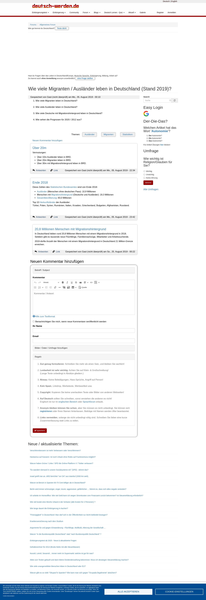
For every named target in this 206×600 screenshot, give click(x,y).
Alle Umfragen (150, 189)
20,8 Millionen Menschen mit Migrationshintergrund (70, 229)
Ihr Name (37, 326)
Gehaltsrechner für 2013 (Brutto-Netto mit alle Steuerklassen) (55, 547)
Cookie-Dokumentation (8, 596)
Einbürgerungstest (40, 12)
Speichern (39, 431)
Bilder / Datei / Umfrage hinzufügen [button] (51, 348)
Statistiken (128, 134)
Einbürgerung (59, 12)
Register (160, 12)
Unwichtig (148, 174)
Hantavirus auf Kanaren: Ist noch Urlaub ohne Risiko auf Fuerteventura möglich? (63, 457)
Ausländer (90, 134)
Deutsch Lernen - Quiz (114, 12)
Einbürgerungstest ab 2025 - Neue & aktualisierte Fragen (53, 541)
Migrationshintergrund (62, 194)
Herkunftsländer (47, 202)
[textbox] (84, 302)
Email (36, 336)
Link (56, 170)
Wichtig (147, 171)
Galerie (143, 12)
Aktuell (132, 12)
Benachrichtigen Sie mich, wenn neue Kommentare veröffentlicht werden (69, 321)
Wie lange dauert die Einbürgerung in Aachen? (49, 508)
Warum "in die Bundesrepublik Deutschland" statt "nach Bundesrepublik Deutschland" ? (65, 534)
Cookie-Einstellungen (179, 591)
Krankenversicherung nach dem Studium (46, 521)
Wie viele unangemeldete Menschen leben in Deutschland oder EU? (58, 566)
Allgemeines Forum (47, 25)
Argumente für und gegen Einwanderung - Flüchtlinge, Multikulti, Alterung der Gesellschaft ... (67, 528)
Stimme (148, 183)
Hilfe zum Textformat (44, 316)
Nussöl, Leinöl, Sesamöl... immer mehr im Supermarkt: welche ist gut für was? (62, 553)
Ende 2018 (40, 182)
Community (74, 12)
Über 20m (39, 148)
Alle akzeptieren (128, 591)
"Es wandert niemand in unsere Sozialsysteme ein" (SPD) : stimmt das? (59, 470)
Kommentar (39, 277)
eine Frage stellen (85, 78)
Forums (33, 25)
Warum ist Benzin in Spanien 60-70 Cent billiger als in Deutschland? (58, 483)
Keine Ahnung (150, 178)
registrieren (46, 411)
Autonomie (159, 131)
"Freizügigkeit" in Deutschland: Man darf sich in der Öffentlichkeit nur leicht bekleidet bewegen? (68, 515)
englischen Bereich (67, 402)
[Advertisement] (103, 53)
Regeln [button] (38, 357)
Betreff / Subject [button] (42, 270)
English (174, 1)
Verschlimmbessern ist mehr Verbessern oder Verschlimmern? (55, 450)
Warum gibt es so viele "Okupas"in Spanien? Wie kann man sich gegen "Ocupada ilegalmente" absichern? (73, 573)
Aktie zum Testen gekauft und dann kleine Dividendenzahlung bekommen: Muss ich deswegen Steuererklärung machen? (79, 560)
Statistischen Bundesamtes (63, 187)
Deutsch (166, 1)
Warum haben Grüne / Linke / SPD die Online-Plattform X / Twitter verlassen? (61, 463)
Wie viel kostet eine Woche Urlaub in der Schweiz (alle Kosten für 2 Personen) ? (62, 502)
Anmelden (172, 12)
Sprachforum (89, 402)
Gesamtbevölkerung (47, 198)
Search (146, 97)
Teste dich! (62, 28)
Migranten (109, 134)
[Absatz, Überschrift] (51, 282)
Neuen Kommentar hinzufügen (48, 140)
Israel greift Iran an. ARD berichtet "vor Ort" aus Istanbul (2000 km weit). (59, 476)
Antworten (41, 170)
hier (162, 145)
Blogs (97, 12)
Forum (86, 12)
